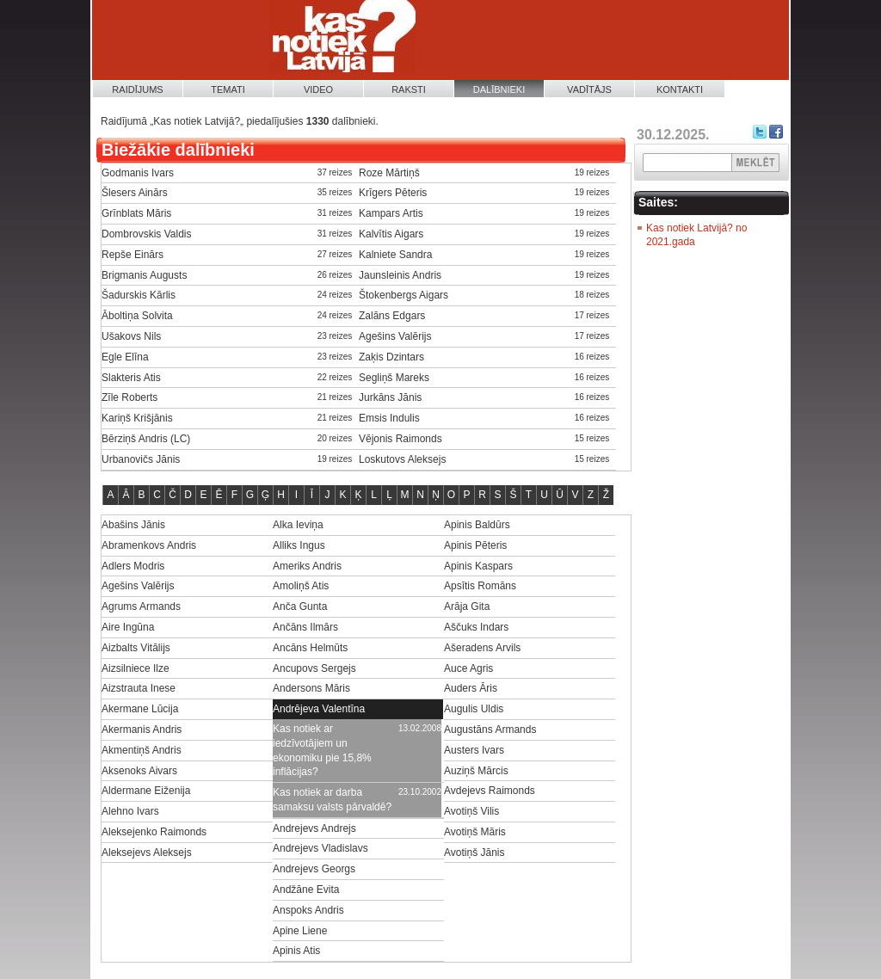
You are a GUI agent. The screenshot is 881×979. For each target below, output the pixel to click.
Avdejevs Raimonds (489, 791)
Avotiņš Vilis (471, 811)
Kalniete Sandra (395, 255)
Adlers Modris (133, 566)
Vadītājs (589, 89)
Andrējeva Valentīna (319, 709)
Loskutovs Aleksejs (402, 459)
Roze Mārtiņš (389, 173)
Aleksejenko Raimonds (154, 832)
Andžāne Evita (306, 890)
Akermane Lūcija (140, 709)
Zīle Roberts (129, 397)
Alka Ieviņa (298, 525)
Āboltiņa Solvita (137, 316)
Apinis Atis (296, 951)
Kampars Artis (391, 213)
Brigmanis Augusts (144, 275)
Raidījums (137, 89)
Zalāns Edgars (392, 316)
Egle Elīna (125, 357)
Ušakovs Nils (131, 336)
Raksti (408, 89)
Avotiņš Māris (475, 832)
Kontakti (679, 89)
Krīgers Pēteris (393, 193)
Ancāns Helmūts (310, 648)
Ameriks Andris (307, 566)
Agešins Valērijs (395, 336)
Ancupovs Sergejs (314, 668)
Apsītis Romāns (480, 586)
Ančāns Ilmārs (305, 627)
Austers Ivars (474, 750)
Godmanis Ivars (138, 173)
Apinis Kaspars (478, 566)
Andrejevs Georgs (314, 869)
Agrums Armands (141, 606)
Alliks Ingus (299, 545)
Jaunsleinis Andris (400, 275)
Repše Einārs (132, 255)
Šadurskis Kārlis (139, 295)
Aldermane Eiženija (146, 791)
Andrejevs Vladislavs (320, 848)
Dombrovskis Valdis (146, 234)
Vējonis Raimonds (400, 439)
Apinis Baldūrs (477, 525)
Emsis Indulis (389, 418)
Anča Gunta (300, 606)
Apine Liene (300, 931)
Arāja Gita (467, 606)
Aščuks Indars (476, 627)
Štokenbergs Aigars (403, 295)
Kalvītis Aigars (391, 234)
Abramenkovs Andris (149, 545)
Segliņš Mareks (394, 378)
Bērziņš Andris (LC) (146, 439)
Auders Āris (470, 688)
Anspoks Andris (308, 910)
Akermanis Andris (142, 729)
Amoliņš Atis (301, 586)
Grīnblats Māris (136, 213)
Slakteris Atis (131, 378)
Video (318, 89)
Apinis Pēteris (475, 545)
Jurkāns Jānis (390, 397)
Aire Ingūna (128, 627)
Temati (228, 89)
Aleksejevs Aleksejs (147, 853)
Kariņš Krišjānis (137, 418)
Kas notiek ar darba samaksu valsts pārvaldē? (332, 799)
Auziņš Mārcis (476, 771)
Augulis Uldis (473, 709)
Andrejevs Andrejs (314, 828)
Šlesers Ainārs (135, 193)
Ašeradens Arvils (482, 648)
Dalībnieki (499, 89)
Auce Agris (468, 668)
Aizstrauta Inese (139, 688)
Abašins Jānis (133, 525)
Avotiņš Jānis (474, 853)
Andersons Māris (311, 688)
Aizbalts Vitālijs (136, 648)
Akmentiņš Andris (142, 750)
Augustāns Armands (490, 729)
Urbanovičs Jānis (141, 459)
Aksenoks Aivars (139, 771)
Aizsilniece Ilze (135, 668)
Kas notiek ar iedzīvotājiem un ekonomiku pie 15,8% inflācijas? (322, 750)
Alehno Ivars (130, 811)
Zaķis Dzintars (391, 357)
